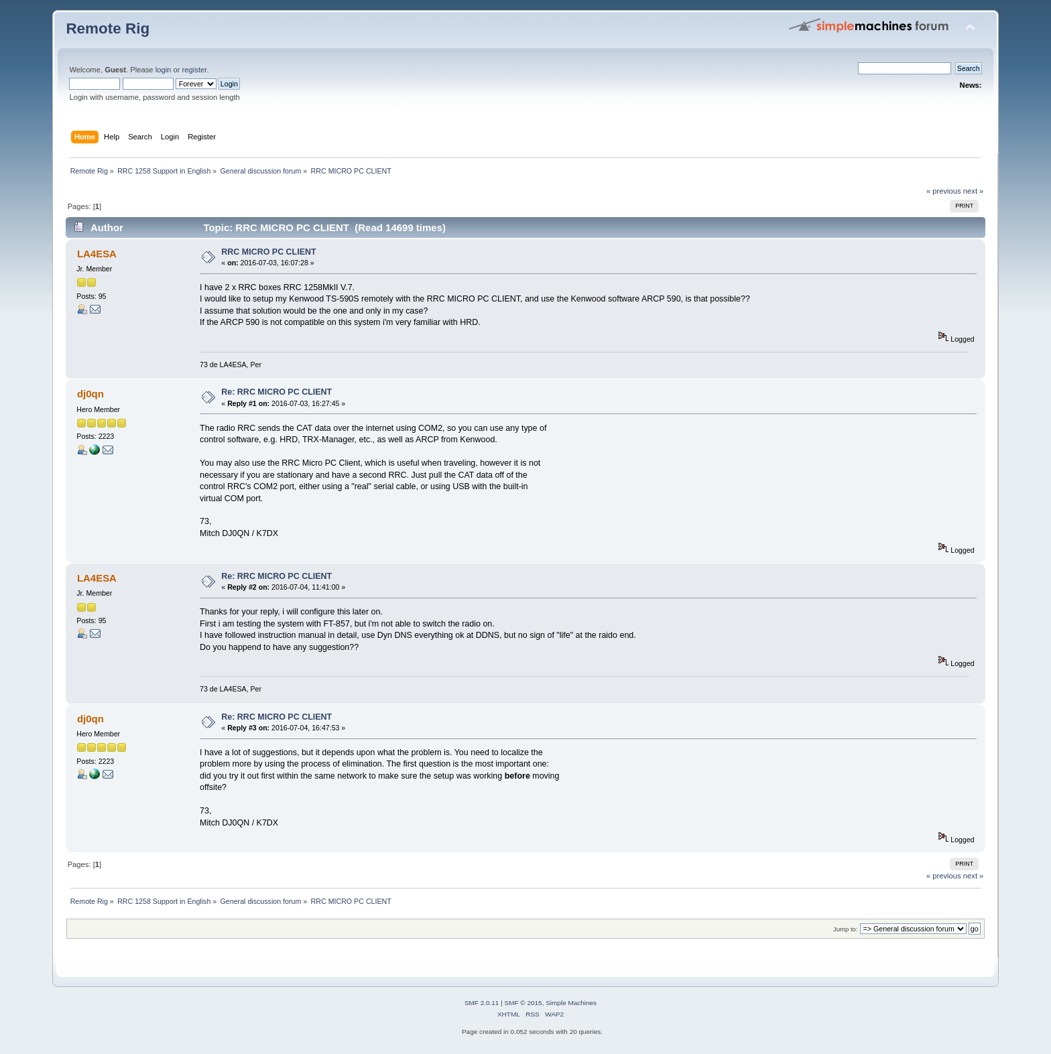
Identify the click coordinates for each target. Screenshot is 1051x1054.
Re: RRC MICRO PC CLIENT (276, 392)
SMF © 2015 (523, 1002)
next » (973, 191)
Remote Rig (107, 28)
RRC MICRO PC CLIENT (268, 252)
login (164, 70)
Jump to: (845, 929)
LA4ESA (97, 253)
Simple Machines (571, 1002)
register (194, 70)
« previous (943, 191)
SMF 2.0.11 (482, 1002)
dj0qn (90, 393)
